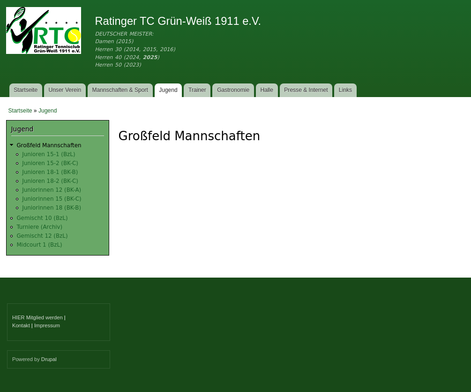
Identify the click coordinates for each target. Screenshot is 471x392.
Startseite (25, 90)
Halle (267, 90)
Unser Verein (64, 90)
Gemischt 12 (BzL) (41, 236)
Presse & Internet (306, 90)
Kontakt (21, 325)
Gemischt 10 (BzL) (41, 218)
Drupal (49, 359)
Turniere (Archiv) (39, 227)
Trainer (197, 90)
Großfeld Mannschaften (48, 145)
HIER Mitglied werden (37, 317)
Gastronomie (233, 90)
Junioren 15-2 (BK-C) (50, 163)
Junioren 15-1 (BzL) (48, 154)
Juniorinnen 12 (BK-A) (51, 190)
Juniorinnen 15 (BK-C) (51, 199)
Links (345, 90)
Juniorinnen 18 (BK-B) (51, 207)
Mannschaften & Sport (120, 90)
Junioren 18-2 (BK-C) (50, 181)
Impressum (47, 325)
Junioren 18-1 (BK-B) (50, 172)
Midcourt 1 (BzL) (39, 244)
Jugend (168, 90)
